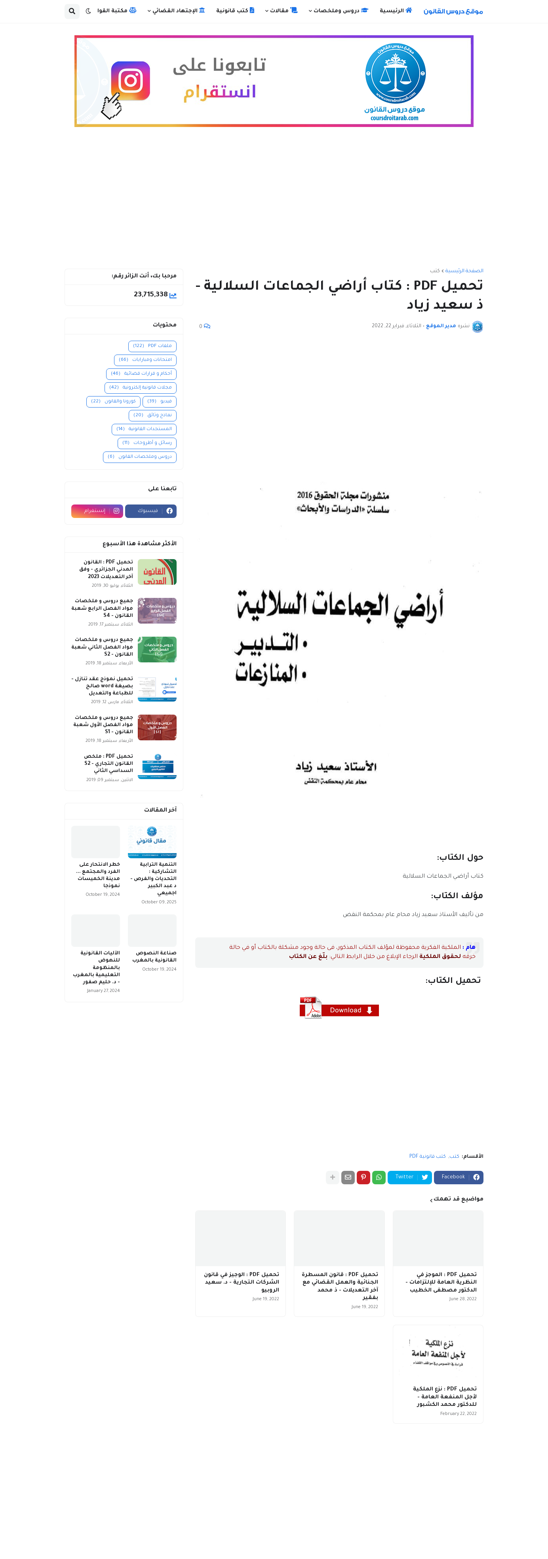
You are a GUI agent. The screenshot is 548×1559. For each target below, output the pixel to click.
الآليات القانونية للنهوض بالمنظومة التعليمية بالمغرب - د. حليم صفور (96, 968)
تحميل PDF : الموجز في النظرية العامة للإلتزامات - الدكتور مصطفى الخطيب (441, 1282)
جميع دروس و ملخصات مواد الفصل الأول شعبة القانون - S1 (103, 725)
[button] (88, 11)
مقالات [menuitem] (284, 10)
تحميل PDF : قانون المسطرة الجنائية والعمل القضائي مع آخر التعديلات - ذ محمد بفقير (340, 1286)
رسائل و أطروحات (147, 443)
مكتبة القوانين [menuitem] (112, 10)
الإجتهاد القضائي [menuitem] (178, 10)
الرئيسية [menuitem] (396, 10)
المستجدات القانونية (144, 429)
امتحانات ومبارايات (145, 360)
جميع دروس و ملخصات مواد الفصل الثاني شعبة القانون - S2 (102, 647)
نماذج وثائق (152, 415)
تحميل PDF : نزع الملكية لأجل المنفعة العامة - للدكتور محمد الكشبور (445, 1397)
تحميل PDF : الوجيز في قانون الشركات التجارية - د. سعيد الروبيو (241, 1282)
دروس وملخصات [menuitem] (341, 10)
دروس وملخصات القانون (140, 457)
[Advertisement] (274, 201)
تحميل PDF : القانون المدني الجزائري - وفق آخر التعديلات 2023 (106, 570)
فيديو (159, 401)
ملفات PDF (152, 346)
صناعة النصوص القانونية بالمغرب (154, 957)
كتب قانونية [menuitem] (235, 10)
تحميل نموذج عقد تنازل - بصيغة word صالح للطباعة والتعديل (102, 686)
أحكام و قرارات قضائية (141, 374)
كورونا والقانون (113, 401)
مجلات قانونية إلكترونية (140, 388)
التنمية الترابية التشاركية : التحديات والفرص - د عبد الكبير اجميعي (153, 879)
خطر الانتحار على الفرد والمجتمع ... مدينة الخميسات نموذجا (98, 876)
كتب (435, 271)
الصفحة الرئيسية (464, 271)
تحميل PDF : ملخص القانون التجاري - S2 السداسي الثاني (108, 764)
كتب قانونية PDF (427, 1157)
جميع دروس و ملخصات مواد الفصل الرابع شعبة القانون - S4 (102, 608)
